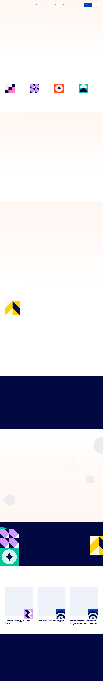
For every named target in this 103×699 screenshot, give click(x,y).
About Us (65, 4)
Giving (57, 4)
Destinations (39, 4)
